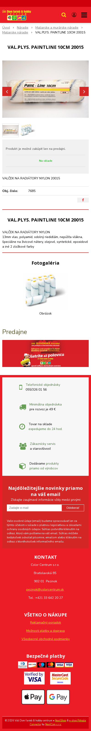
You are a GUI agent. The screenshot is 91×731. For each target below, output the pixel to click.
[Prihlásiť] (74, 14)
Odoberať (72, 507)
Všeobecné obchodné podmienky (45, 639)
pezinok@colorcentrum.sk (45, 589)
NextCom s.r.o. (53, 724)
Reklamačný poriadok (45, 622)
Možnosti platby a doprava (45, 631)
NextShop (60, 720)
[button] (64, 14)
